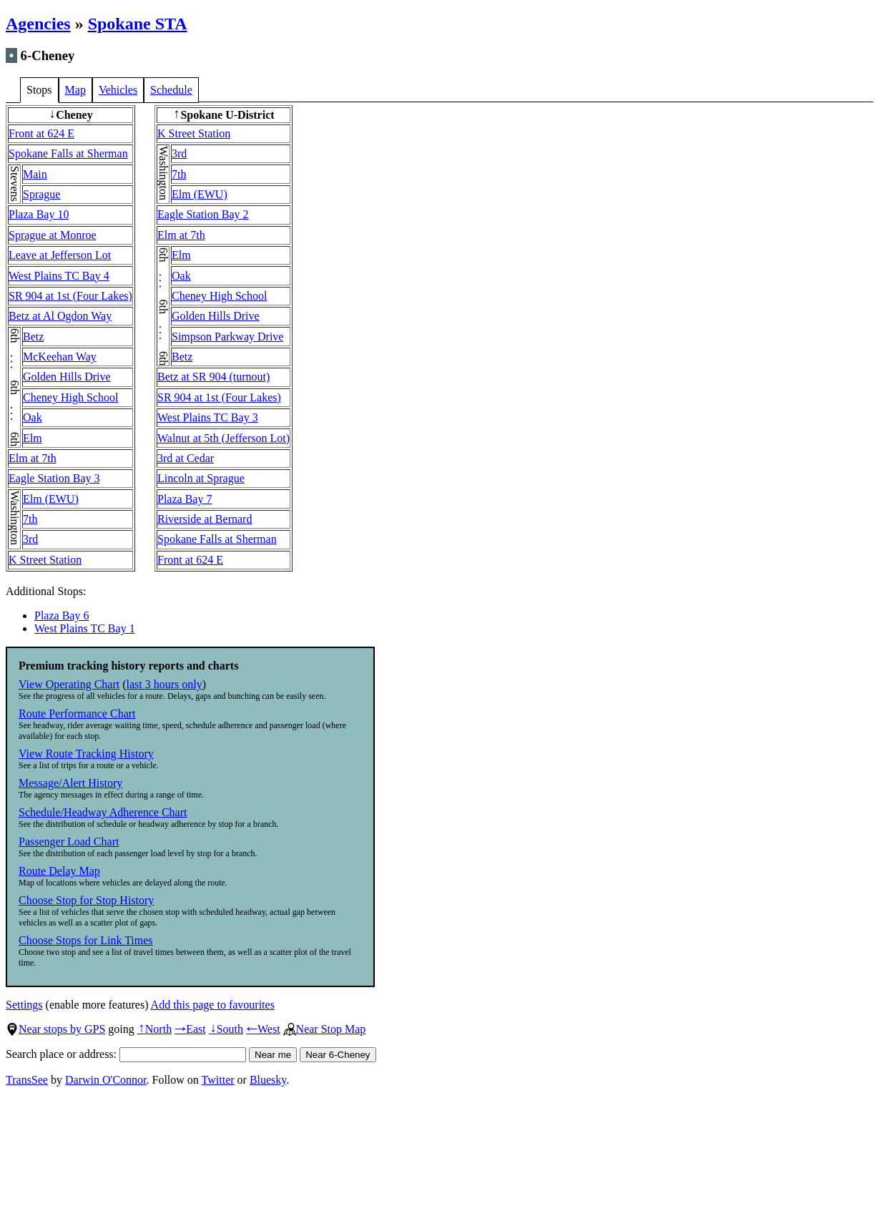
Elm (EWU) (51, 499)
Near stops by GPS (55, 1029)
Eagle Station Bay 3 (54, 478)
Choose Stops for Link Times (86, 940)
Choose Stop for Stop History (86, 900)
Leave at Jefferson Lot (60, 255)
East (190, 1029)
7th (30, 519)
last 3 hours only (164, 684)
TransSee (27, 1080)
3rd (30, 539)
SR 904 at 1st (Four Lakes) (70, 296)
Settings (24, 1005)
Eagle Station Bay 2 (203, 214)
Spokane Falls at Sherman (68, 153)
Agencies (38, 23)
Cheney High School (70, 397)
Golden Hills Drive (67, 377)
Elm (32, 438)
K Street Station (45, 560)
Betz (33, 336)
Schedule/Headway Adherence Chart (103, 812)
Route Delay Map (59, 871)
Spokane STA (137, 23)
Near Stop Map (324, 1029)
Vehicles (118, 90)
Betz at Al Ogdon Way (60, 316)
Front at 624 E (41, 133)
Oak (32, 417)
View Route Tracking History (86, 753)
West (263, 1029)
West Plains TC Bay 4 (59, 276)
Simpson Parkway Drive (227, 336)
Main (35, 174)
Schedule (171, 90)
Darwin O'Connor (106, 1080)
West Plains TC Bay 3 (207, 417)
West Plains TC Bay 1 (84, 628)
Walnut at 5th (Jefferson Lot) (223, 438)
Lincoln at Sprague (201, 478)
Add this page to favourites (213, 1005)
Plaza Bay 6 (61, 615)
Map (75, 90)
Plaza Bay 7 (184, 499)
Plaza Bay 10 (39, 214)
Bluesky (268, 1080)
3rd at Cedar (185, 458)
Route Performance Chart (77, 713)
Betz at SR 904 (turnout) (213, 377)
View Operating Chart (69, 684)
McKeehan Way (60, 356)
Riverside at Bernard (204, 519)
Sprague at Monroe (53, 235)
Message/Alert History (70, 783)
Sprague (41, 194)
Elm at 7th (33, 458)
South (226, 1029)
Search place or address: (126, 1054)
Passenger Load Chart (69, 841)
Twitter (218, 1080)
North (154, 1029)
